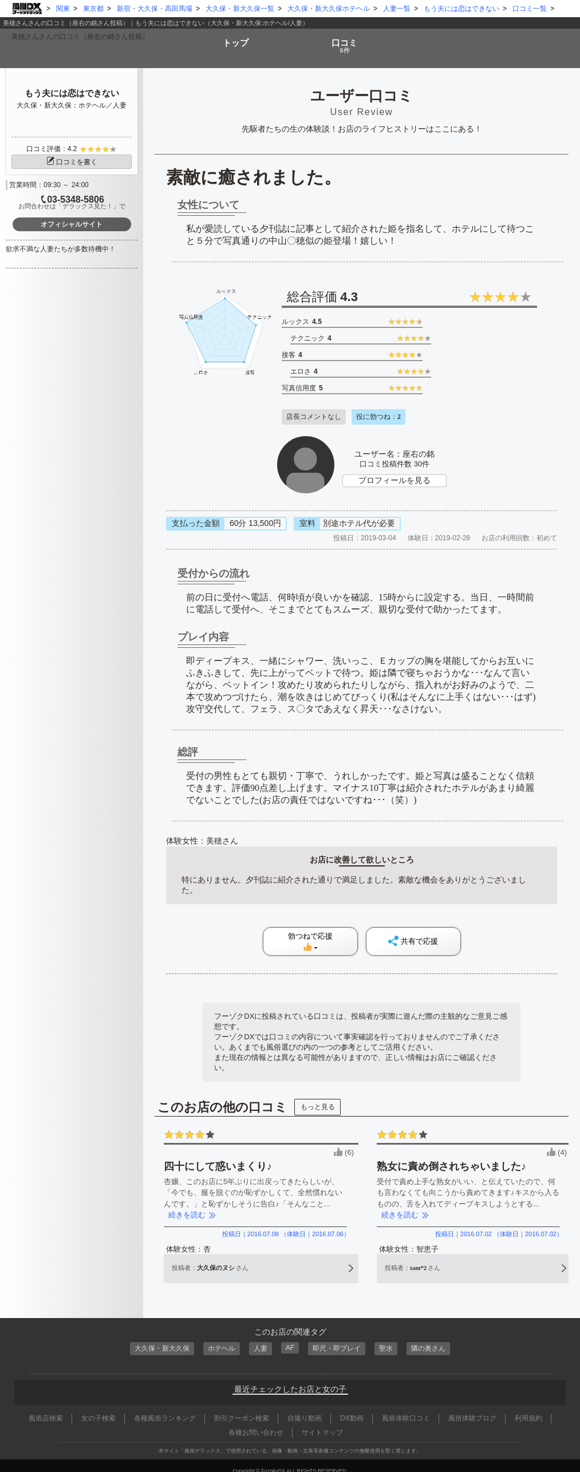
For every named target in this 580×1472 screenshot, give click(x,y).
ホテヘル (219, 1339)
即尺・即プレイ (339, 1339)
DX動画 (352, 1408)
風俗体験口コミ (406, 1408)
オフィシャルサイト (71, 224)
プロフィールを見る (394, 471)
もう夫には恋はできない (72, 93)
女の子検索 (98, 1408)
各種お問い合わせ (255, 1422)
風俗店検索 (46, 1408)
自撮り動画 (304, 1408)
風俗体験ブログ (472, 1408)
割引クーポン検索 (241, 1408)
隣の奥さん (435, 1339)
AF (290, 1338)
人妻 (259, 1339)
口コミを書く (71, 162)
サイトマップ (322, 1422)
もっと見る (318, 1098)
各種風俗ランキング (165, 1408)
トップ (234, 37)
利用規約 (528, 1408)
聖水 (391, 1339)
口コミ (345, 41)
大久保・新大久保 (156, 1339)
